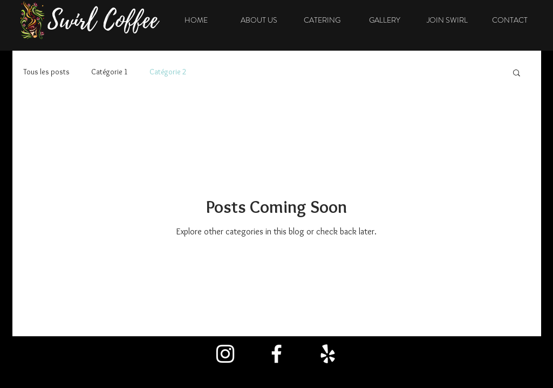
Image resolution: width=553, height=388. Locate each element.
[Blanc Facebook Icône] (276, 354)
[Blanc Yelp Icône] (328, 354)
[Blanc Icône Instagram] (225, 354)
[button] (516, 73)
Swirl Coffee (102, 20)
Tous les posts (46, 72)
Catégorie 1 (109, 72)
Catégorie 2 (167, 72)
